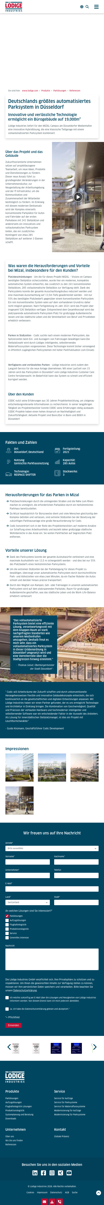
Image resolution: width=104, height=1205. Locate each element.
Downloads (10, 1118)
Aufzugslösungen (13, 1102)
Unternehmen (15, 1130)
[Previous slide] (9, 1047)
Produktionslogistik (14, 1110)
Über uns (9, 1136)
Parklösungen (11, 1098)
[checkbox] (52, 927)
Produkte (12, 1091)
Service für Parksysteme (65, 1102)
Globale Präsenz (61, 1136)
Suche (74, 1192)
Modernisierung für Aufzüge (67, 1110)
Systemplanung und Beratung (19, 1114)
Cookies (30, 1192)
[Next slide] (94, 1047)
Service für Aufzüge (63, 1098)
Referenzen (10, 1144)
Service (59, 1091)
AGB (67, 1192)
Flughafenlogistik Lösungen (18, 1106)
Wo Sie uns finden (14, 1140)
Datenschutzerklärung (25, 990)
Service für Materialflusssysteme (69, 1106)
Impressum (42, 1192)
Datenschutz (56, 1192)
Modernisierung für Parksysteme (69, 1114)
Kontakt (60, 1130)
